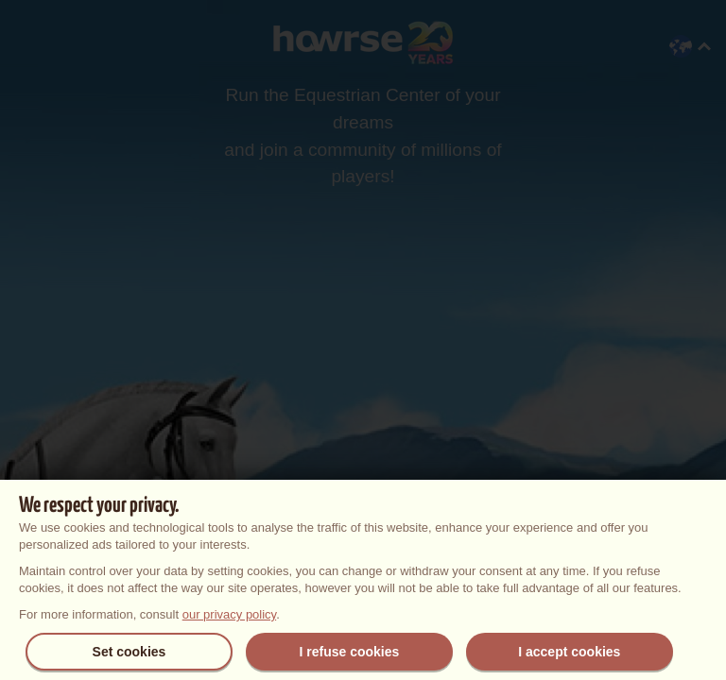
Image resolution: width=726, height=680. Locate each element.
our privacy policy (229, 614)
